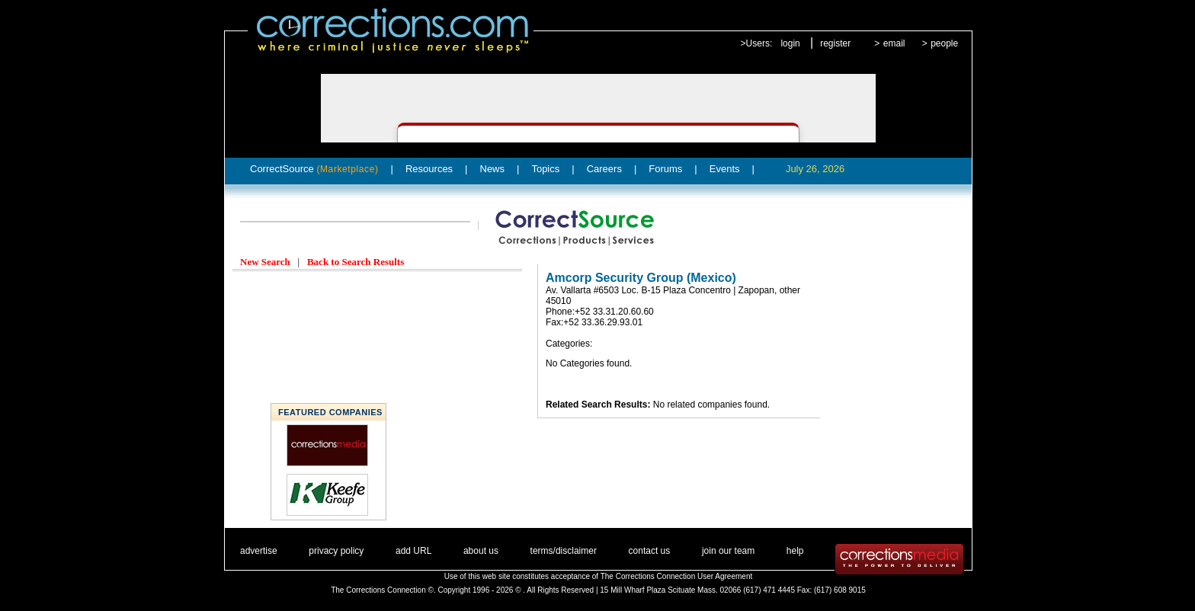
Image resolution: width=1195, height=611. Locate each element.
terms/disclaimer (563, 550)
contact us (650, 550)
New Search (265, 261)
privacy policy (336, 550)
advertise (258, 550)
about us (480, 550)
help (795, 550)
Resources (429, 168)
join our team (728, 550)
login (789, 43)
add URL (413, 550)
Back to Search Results (355, 261)
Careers (604, 168)
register (835, 43)
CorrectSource (314, 168)
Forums (665, 168)
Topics (545, 168)
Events (725, 168)
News (492, 168)
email (894, 43)
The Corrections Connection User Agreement (677, 576)
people (944, 43)
